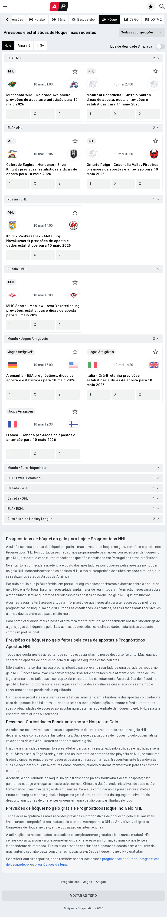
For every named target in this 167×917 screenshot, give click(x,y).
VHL (11, 212)
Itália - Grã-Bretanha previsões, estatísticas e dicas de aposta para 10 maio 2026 (119, 380)
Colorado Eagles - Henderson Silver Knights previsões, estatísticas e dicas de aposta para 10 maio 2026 (41, 169)
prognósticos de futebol (120, 859)
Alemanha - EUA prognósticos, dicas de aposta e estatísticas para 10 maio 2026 (40, 377)
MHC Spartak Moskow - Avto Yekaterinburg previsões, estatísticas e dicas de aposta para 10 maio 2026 (42, 310)
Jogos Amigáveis (20, 352)
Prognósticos (70, 882)
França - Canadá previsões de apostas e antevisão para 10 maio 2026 (40, 437)
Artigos (101, 882)
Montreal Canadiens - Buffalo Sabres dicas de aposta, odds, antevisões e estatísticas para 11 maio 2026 (119, 99)
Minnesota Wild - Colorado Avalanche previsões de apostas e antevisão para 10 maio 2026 (42, 99)
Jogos (87, 882)
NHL (11, 71)
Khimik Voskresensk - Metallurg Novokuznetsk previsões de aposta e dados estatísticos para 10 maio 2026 (38, 241)
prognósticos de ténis (51, 864)
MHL (11, 282)
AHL (11, 141)
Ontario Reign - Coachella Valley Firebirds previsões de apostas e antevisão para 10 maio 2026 (122, 169)
